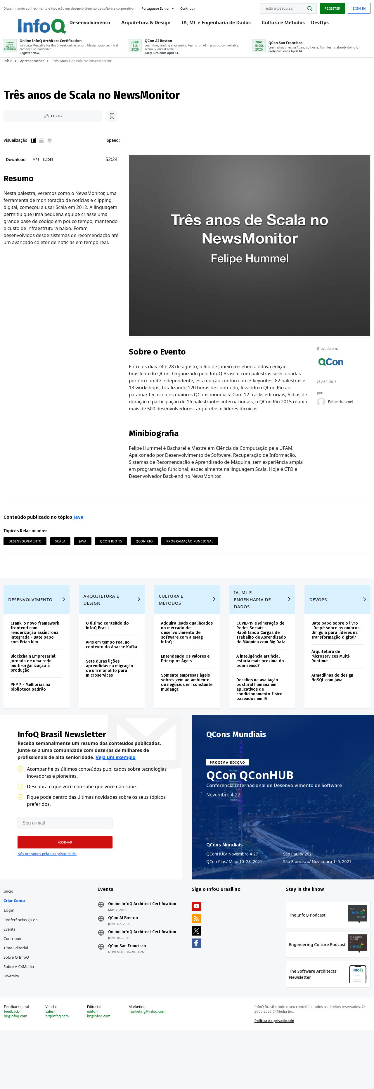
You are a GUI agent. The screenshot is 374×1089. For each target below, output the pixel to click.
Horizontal (55, 151)
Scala (74, 546)
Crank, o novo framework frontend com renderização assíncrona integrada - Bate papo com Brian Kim (47, 654)
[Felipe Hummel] (312, 398)
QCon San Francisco (134, 993)
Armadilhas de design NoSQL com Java (324, 701)
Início (22, 69)
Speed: (118, 150)
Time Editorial (30, 985)
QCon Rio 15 (125, 546)
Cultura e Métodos (287, 24)
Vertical (47, 151)
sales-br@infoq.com (68, 1065)
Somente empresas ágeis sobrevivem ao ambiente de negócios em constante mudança (186, 705)
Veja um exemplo (116, 788)
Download (30, 170)
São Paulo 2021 (298, 885)
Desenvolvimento (94, 24)
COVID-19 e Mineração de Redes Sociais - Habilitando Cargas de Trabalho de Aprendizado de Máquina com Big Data (255, 654)
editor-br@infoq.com (106, 1065)
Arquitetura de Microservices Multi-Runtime (322, 680)
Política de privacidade (269, 1072)
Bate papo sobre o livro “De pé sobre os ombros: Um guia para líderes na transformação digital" (325, 651)
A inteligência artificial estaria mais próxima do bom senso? (255, 684)
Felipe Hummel (331, 399)
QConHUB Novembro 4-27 (232, 885)
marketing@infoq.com (151, 1063)
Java (92, 522)
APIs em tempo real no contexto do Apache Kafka (116, 666)
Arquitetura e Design (109, 618)
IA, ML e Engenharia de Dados (220, 24)
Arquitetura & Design (150, 24)
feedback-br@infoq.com (29, 1065)
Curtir (35, 126)
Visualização (29, 150)
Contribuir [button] (202, 7)
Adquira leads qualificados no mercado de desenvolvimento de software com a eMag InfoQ (185, 654)
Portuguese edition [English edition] (169, 7)
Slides (62, 170)
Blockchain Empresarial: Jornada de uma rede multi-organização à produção (47, 686)
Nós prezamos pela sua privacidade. (47, 884)
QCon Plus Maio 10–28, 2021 (234, 892)
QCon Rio (158, 546)
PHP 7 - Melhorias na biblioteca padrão (44, 710)
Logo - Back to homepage (42, 21)
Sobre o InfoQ (30, 995)
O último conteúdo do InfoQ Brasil (115, 644)
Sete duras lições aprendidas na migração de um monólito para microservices (111, 694)
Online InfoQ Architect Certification (136, 944)
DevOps (324, 24)
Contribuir (27, 976)
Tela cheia (63, 151)
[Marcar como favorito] (56, 126)
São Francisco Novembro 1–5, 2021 (317, 892)
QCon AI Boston (130, 960)
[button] (61, 873)
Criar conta (28, 938)
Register (318, 7)
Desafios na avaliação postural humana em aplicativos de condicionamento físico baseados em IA (256, 713)
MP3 (50, 170)
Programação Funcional (203, 546)
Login (23, 947)
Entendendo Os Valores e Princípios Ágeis (186, 682)
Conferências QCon (35, 957)
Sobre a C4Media (33, 1004)
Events (23, 966)
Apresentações (46, 69)
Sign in (345, 7)
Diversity (25, 1013)
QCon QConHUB (250, 805)
